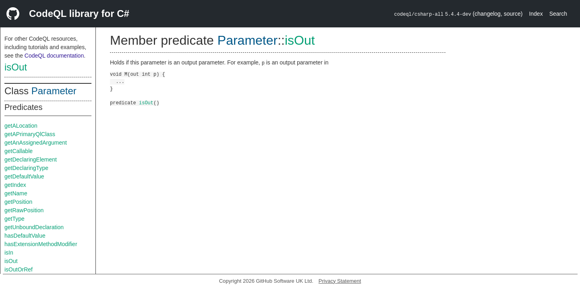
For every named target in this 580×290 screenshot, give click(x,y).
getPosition (18, 202)
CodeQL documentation (54, 55)
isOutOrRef (18, 269)
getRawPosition (24, 210)
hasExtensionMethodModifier (40, 244)
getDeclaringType (26, 168)
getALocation (20, 125)
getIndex (15, 185)
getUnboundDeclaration (34, 227)
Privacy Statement (340, 281)
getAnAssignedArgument (35, 142)
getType (14, 218)
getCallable (18, 151)
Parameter (54, 90)
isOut (15, 67)
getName (15, 193)
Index (536, 13)
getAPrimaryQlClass (29, 134)
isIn (8, 252)
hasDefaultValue (25, 235)
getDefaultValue (24, 176)
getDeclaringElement (30, 159)
